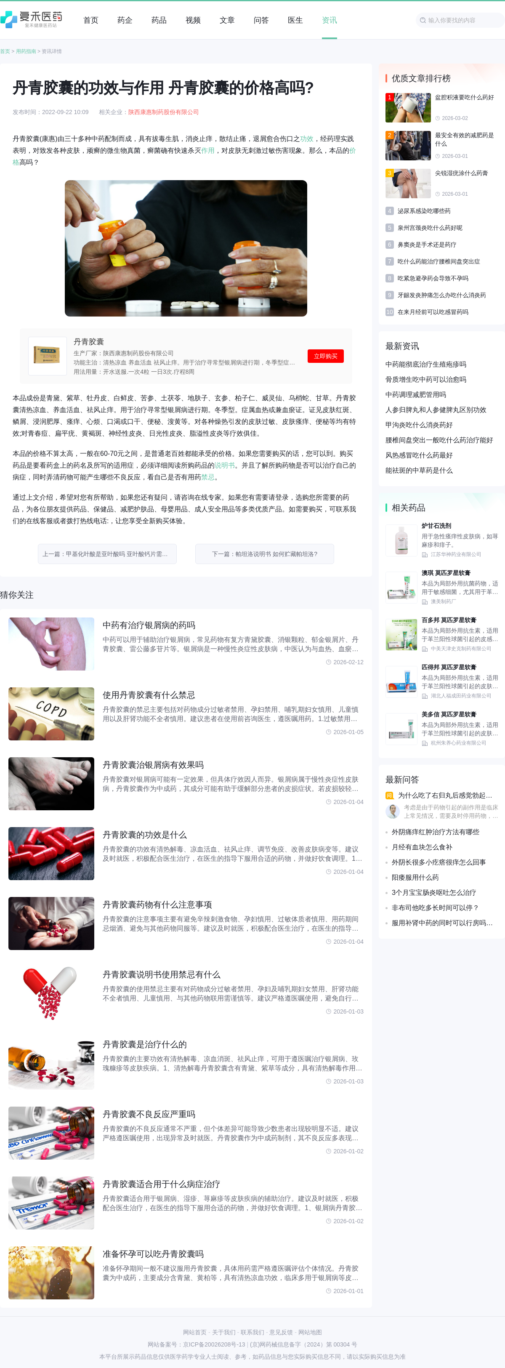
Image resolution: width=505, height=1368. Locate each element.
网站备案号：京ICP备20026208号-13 (196, 1344)
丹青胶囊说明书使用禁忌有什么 (162, 974)
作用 (208, 150)
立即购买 (326, 356)
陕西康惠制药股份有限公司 (163, 112)
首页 (5, 51)
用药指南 (26, 51)
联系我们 (252, 1332)
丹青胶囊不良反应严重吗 (149, 1114)
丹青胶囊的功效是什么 (145, 834)
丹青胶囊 (89, 342)
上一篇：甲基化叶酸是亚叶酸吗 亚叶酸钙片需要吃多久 (110, 554)
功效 (307, 138)
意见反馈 (281, 1332)
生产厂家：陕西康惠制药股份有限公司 (124, 353)
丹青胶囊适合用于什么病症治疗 (162, 1184)
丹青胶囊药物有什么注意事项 (157, 904)
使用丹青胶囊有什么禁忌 (149, 695)
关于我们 (224, 1332)
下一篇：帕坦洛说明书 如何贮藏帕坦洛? (264, 554)
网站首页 (195, 1332)
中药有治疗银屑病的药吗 (149, 625)
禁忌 (208, 477)
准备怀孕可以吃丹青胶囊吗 (153, 1254)
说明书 (225, 465)
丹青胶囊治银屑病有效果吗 (153, 764)
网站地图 (310, 1332)
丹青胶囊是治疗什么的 (145, 1044)
